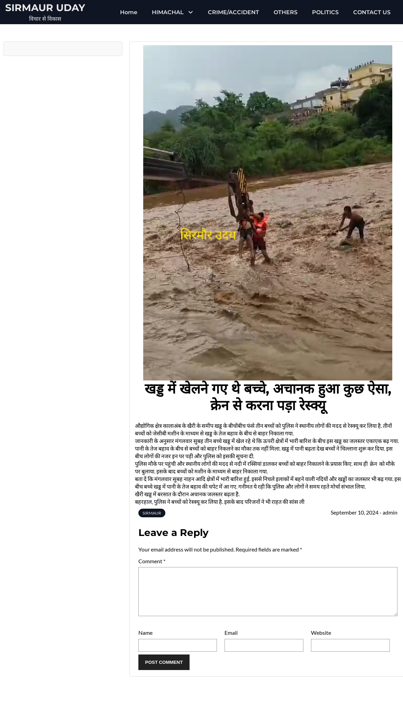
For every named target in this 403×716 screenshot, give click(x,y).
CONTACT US (372, 12)
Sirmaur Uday (45, 7)
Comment (151, 561)
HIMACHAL (168, 12)
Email (231, 641)
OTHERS (285, 12)
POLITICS (325, 12)
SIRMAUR (152, 513)
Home (128, 12)
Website (321, 641)
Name (145, 641)
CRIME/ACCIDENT (233, 12)
